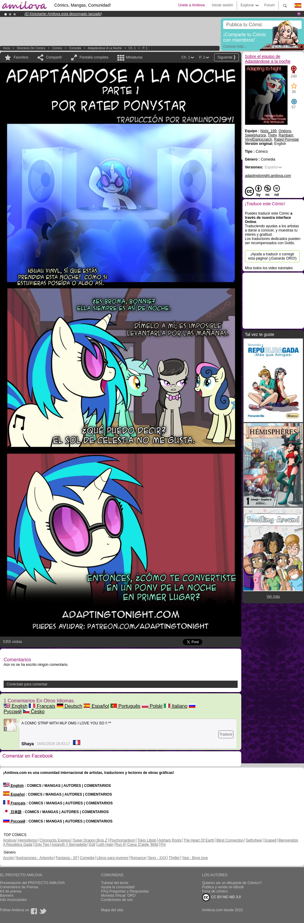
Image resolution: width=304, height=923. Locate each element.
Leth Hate (105, 844)
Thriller (174, 858)
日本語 (12, 812)
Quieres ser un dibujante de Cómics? (231, 883)
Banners (7, 895)
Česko (34, 711)
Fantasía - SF (67, 858)
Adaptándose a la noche (105, 48)
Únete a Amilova (191, 5)
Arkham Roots (169, 840)
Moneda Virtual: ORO (118, 895)
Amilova (9, 840)
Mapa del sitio (112, 910)
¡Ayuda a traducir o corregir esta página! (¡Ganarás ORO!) (272, 256)
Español (96, 706)
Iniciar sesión (222, 5)
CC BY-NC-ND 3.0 (221, 897)
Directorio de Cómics (31, 48)
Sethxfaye (254, 840)
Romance (138, 858)
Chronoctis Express (55, 840)
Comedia (75, 48)
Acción (8, 858)
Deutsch (69, 706)
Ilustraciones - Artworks (34, 858)
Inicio (6, 48)
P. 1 (145, 48)
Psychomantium (122, 840)
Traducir (226, 734)
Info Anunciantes (13, 900)
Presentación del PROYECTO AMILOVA (32, 883)
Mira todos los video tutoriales (269, 268)
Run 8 (120, 844)
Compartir (54, 57)
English (15, 706)
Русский (14, 821)
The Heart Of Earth (199, 840)
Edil (92, 844)
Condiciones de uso (117, 900)
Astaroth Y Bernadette (69, 844)
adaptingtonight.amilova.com (268, 176)
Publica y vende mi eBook (223, 887)
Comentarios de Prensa (19, 887)
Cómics (57, 48)
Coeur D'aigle (138, 844)
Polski (152, 706)
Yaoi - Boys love (195, 858)
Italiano (175, 706)
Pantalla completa (94, 57)
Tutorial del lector (115, 883)
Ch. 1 (132, 48)
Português (125, 706)
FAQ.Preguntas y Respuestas (125, 891)
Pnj (163, 844)
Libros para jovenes (112, 858)
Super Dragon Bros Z (90, 840)
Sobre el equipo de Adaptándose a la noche (267, 59)
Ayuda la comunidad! (118, 887)
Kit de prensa (10, 891)
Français (42, 706)
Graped (270, 840)
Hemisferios (27, 840)
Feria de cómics (215, 891)
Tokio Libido (146, 840)
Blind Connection (230, 840)
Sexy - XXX (157, 858)
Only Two (41, 844)
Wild (154, 844)
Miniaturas (134, 57)
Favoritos (21, 57)
